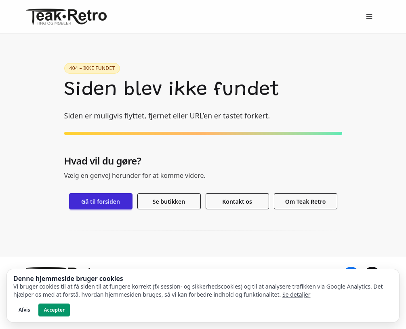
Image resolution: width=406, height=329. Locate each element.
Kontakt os (237, 201)
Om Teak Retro (305, 201)
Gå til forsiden (100, 201)
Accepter (54, 309)
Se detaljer (296, 294)
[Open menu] (369, 16)
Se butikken (169, 201)
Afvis (24, 309)
